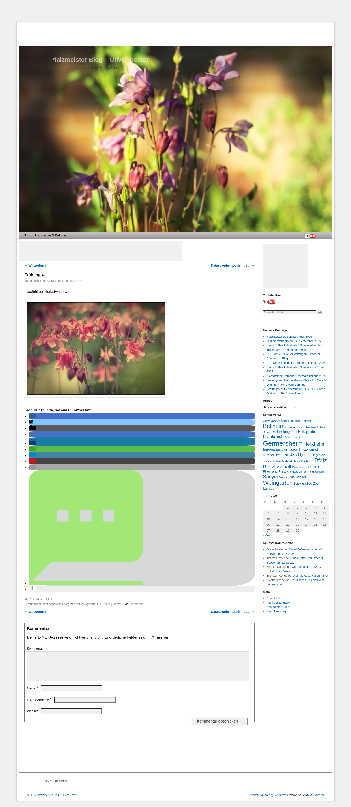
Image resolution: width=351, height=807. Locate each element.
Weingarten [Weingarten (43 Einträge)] (278, 482)
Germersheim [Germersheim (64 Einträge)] (283, 443)
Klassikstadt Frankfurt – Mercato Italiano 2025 (296, 376)
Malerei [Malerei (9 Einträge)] (287, 461)
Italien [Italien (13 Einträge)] (293, 449)
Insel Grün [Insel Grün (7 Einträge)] (282, 449)
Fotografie (68, 604)
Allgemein (55, 604)
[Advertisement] (175, 11)
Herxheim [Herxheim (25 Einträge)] (314, 444)
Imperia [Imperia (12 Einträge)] (269, 449)
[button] (32, 416)
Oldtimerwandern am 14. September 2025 (294, 341)
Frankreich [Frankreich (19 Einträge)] (273, 436)
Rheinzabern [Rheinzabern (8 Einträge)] (295, 471)
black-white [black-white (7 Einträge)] (312, 427)
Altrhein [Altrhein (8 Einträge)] (286, 420)
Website (33, 716)
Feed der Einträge (278, 602)
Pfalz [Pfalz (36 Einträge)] (321, 460)
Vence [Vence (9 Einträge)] (283, 477)
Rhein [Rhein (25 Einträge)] (312, 466)
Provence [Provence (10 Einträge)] (299, 467)
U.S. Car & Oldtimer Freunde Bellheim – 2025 (296, 362)
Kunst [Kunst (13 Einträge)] (313, 449)
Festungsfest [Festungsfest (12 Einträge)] (287, 432)
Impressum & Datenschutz (54, 235)
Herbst (117, 604)
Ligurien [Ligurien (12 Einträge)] (304, 455)
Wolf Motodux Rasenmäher (310, 575)
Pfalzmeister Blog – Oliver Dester (99, 59)
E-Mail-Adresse (39, 705)
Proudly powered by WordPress (269, 800)
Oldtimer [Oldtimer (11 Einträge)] (307, 461)
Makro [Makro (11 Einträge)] (276, 461)
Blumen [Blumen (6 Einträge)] (324, 427)
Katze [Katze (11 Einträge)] (303, 449)
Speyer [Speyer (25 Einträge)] (270, 476)
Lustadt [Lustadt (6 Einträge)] (267, 461)
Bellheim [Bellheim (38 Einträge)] (274, 426)
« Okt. (267, 535)
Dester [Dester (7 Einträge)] (267, 431)
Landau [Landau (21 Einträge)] (289, 454)
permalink (136, 604)
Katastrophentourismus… (233, 265)
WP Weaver (317, 800)
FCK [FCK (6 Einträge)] (274, 432)
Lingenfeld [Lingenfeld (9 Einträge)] (318, 455)
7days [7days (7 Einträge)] (266, 420)
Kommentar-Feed (278, 607)
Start (27, 235)
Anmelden (273, 598)
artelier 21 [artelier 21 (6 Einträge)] (309, 421)
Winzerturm (35, 265)
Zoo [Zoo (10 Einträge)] (309, 483)
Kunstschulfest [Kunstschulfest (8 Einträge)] (272, 455)
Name (33, 693)
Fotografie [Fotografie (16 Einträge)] (307, 431)
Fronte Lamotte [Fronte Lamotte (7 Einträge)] (293, 437)
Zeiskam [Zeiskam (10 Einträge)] (299, 483)
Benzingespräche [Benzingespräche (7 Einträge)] (295, 427)
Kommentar (37, 648)
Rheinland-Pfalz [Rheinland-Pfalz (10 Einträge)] (274, 471)
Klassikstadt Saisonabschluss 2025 (289, 336)
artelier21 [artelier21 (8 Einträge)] (297, 420)
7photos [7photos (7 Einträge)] (275, 420)
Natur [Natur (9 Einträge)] (296, 461)
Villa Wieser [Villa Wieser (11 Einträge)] (297, 477)
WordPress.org (276, 611)
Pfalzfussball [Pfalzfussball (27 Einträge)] (277, 466)
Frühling (107, 604)
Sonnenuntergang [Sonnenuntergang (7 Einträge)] (313, 471)
